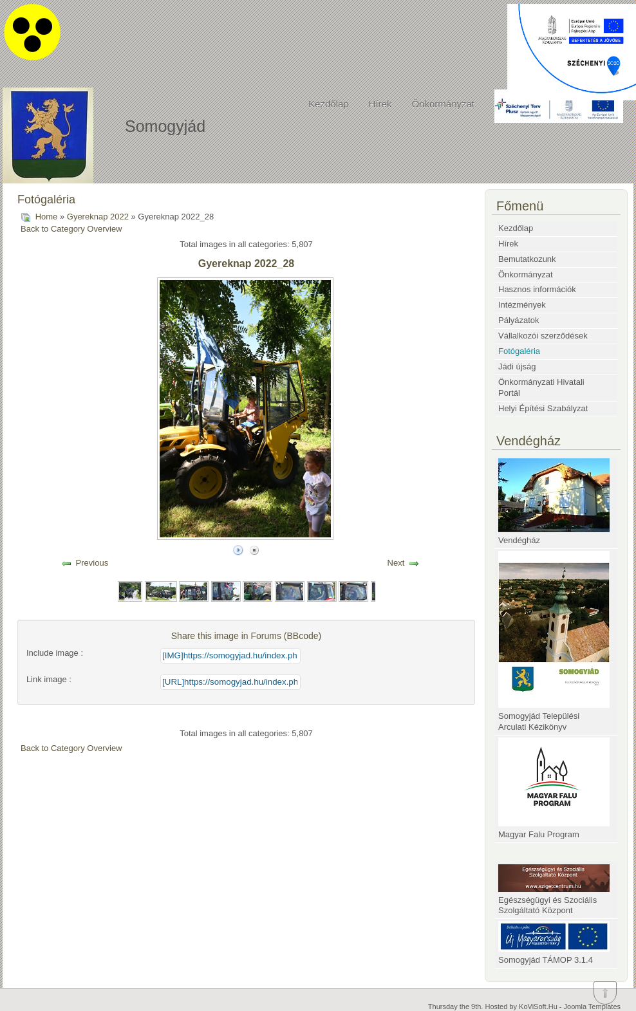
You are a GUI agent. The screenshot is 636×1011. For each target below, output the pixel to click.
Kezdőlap (328, 103)
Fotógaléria (519, 351)
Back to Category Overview (71, 229)
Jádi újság (517, 366)
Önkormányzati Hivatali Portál (541, 387)
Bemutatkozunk (527, 259)
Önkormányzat (442, 103)
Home (46, 216)
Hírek (380, 103)
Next (396, 563)
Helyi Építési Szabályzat (543, 408)
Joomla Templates (592, 1006)
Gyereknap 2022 (98, 216)
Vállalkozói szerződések (543, 335)
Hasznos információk (537, 289)
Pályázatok (518, 320)
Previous (92, 563)
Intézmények (522, 305)
